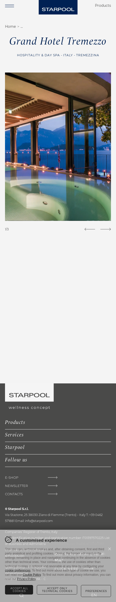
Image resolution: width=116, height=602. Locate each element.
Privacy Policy (26, 579)
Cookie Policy (32, 574)
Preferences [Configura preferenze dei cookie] (96, 591)
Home (10, 26)
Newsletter (16, 486)
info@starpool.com (39, 521)
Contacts (14, 494)
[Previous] (89, 229)
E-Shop (11, 477)
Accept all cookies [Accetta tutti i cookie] (19, 589)
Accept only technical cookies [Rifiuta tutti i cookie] (57, 589)
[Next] (105, 229)
